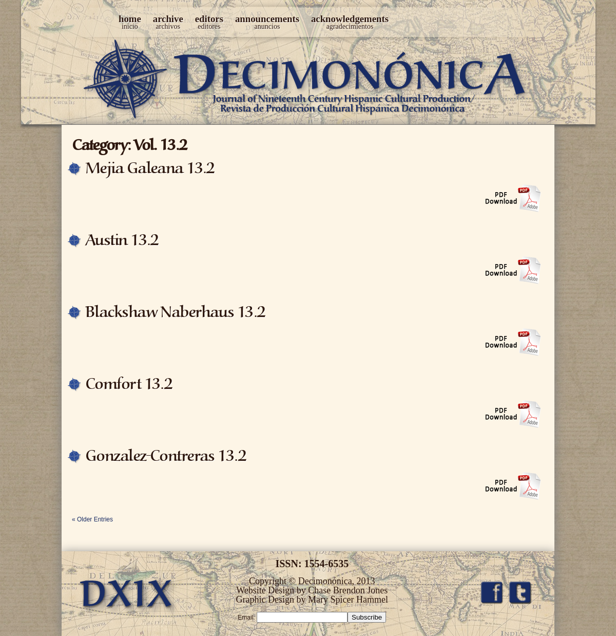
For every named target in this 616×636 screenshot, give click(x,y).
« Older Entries (92, 519)
